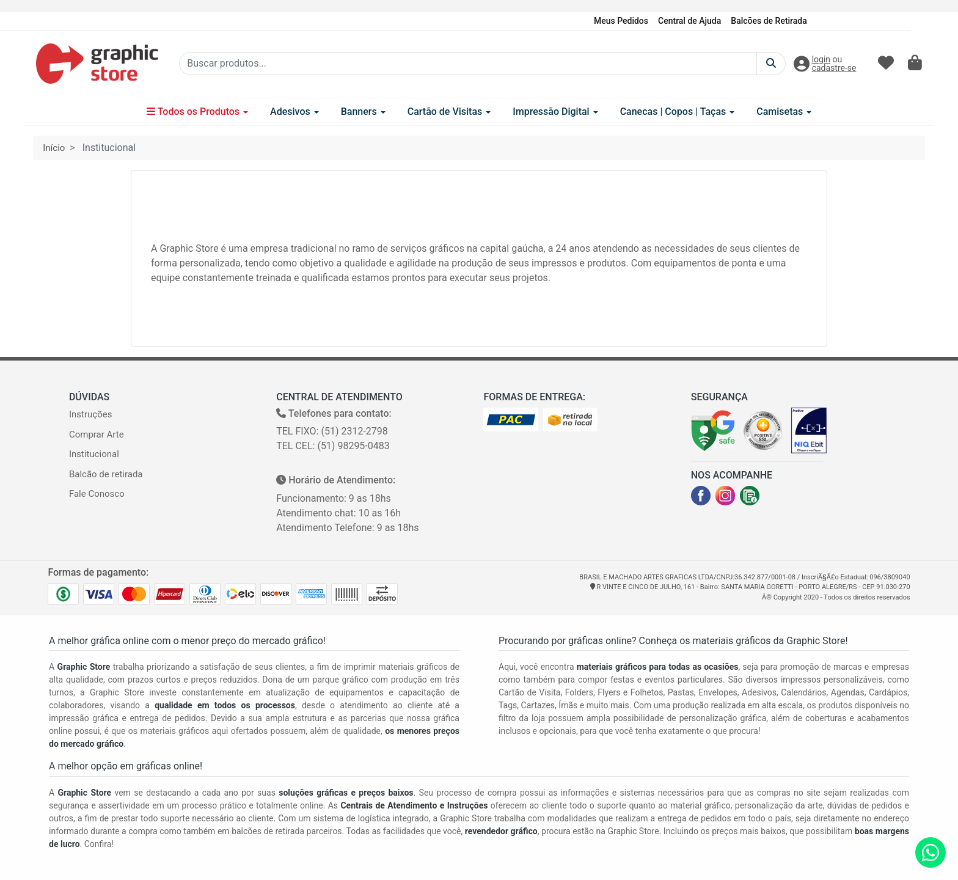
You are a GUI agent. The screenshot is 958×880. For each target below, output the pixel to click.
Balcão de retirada (106, 474)
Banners (363, 111)
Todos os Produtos (197, 111)
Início (54, 147)
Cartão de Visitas (449, 111)
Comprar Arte (96, 434)
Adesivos (294, 111)
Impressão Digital (555, 111)
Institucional (94, 454)
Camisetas (783, 111)
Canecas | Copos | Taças (677, 111)
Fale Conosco (97, 493)
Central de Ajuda (689, 21)
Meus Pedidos (621, 21)
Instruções (90, 414)
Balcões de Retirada (768, 21)
